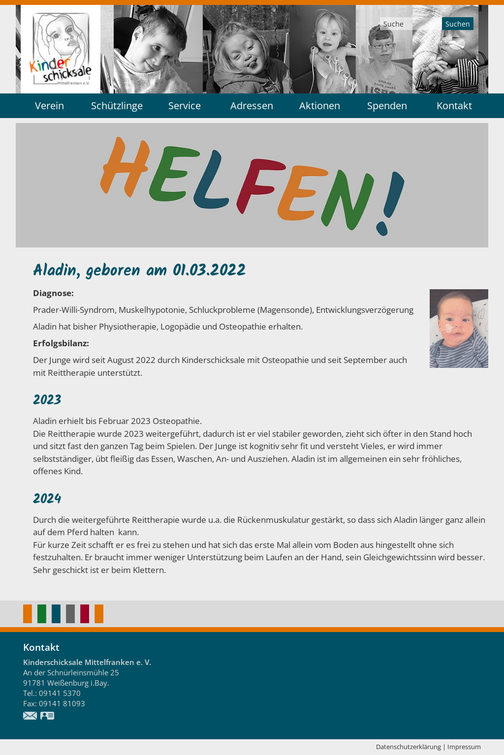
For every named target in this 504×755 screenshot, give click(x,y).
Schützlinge (117, 105)
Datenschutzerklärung (408, 746)
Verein (49, 105)
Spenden (387, 105)
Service (184, 105)
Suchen (457, 24)
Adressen (251, 105)
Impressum (464, 746)
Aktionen (319, 105)
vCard (47, 717)
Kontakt (454, 105)
